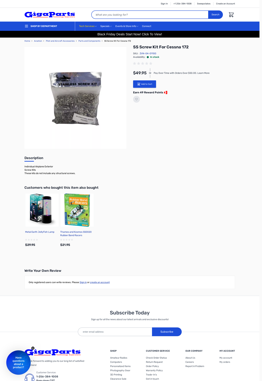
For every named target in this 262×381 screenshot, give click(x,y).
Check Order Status (156, 357)
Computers (116, 362)
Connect (147, 26)
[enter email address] (115, 331)
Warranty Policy (154, 370)
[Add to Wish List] (136, 99)
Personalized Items (120, 366)
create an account (100, 282)
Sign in (83, 282)
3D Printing (116, 374)
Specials (104, 26)
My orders (224, 362)
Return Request (154, 362)
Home (27, 41)
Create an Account (225, 3)
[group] (143, 64)
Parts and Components (89, 41)
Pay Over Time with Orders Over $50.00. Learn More (182, 73)
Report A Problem (194, 366)
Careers (189, 362)
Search (215, 14)
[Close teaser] (33, 348)
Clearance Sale (118, 378)
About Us (190, 357)
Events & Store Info (125, 26)
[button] (18, 362)
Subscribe (166, 331)
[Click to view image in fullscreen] (75, 98)
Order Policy (152, 366)
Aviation (38, 41)
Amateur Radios (118, 357)
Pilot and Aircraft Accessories (60, 41)
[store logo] (49, 15)
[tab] (33, 159)
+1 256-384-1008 (182, 3)
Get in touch (152, 378)
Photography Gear (120, 370)
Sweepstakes (204, 3)
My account (225, 357)
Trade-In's (151, 374)
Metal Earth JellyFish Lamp (39, 232)
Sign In (164, 3)
